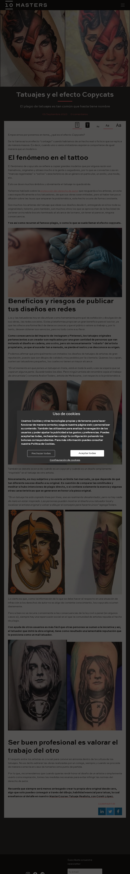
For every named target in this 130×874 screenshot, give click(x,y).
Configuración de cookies (65, 460)
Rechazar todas (41, 453)
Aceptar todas (87, 453)
